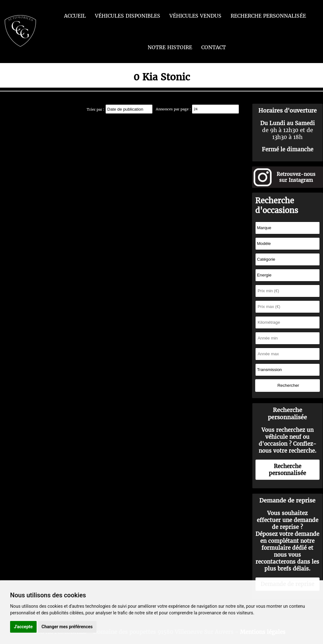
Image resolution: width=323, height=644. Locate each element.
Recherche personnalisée (268, 16)
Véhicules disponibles (127, 16)
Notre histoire (170, 47)
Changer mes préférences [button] (67, 626)
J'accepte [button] (23, 626)
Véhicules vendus (195, 16)
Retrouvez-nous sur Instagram (296, 177)
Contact (213, 47)
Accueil (75, 16)
